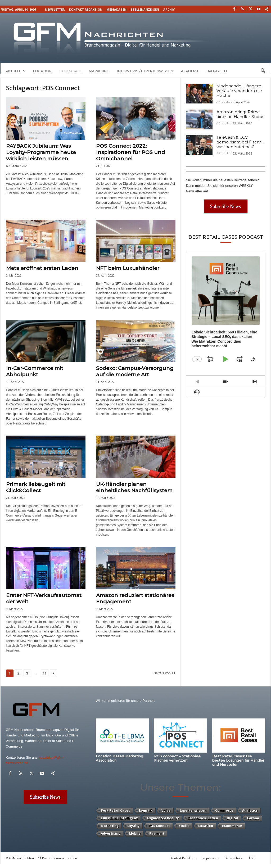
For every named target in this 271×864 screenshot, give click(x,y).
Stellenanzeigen (145, 9)
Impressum (210, 858)
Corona (253, 818)
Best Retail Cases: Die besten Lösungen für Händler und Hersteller (238, 760)
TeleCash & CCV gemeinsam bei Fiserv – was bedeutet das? (240, 142)
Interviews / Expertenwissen (145, 71)
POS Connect (159, 826)
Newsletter (55, 9)
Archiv (169, 9)
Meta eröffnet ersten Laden (42, 268)
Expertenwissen (192, 810)
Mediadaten (116, 9)
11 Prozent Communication (57, 858)
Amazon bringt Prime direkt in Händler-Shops (240, 114)
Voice (166, 810)
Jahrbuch (217, 71)
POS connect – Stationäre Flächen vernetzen (177, 758)
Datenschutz (233, 858)
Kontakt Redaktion (85, 9)
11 (45, 673)
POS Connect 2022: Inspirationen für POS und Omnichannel (130, 152)
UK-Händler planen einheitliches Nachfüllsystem (134, 487)
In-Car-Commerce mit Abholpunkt (34, 371)
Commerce (70, 71)
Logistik (146, 810)
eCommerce (232, 826)
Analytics (250, 810)
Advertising (110, 833)
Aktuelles (224, 102)
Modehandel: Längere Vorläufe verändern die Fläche (239, 90)
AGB (252, 858)
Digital (232, 818)
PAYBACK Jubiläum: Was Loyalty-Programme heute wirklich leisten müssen (41, 152)
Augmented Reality (163, 818)
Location (42, 71)
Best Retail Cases (115, 810)
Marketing (99, 71)
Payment (156, 833)
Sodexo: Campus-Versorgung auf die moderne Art (135, 371)
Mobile (135, 833)
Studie (184, 826)
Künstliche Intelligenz (119, 818)
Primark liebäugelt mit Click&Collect (35, 487)
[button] (263, 71)
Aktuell (16, 71)
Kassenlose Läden (203, 818)
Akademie (190, 71)
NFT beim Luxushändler (127, 268)
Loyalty (133, 826)
